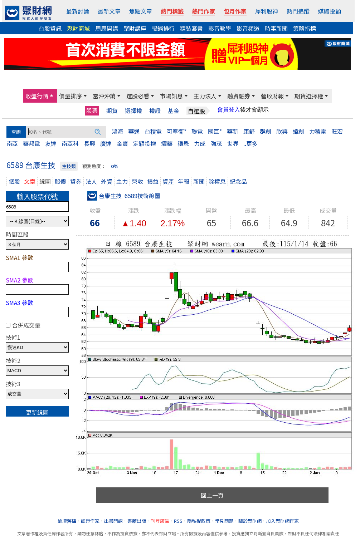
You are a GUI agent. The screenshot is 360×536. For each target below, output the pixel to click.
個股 (14, 181)
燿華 (166, 143)
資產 (168, 181)
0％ (114, 166)
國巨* (215, 131)
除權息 (217, 181)
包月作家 (235, 11)
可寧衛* (176, 131)
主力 (122, 181)
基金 (173, 110)
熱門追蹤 (298, 11)
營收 (137, 181)
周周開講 (106, 28)
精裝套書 (191, 28)
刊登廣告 (160, 520)
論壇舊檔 (67, 520)
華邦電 (31, 143)
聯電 (197, 131)
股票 (92, 110)
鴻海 (117, 131)
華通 (134, 131)
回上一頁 (212, 495)
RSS (178, 520)
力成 (199, 143)
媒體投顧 (329, 11)
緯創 (298, 131)
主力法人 (205, 96)
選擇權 (133, 110)
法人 (91, 181)
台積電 (153, 131)
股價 (60, 181)
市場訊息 (171, 96)
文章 (29, 181)
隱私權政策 (198, 520)
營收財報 (272, 96)
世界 (232, 143)
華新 (232, 131)
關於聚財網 (250, 520)
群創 (265, 131)
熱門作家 (203, 11)
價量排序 (70, 96)
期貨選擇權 (309, 96)
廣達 (106, 143)
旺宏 (337, 131)
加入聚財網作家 (282, 520)
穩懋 (183, 143)
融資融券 (238, 96)
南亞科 (70, 143)
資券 (76, 181)
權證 (155, 110)
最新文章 (109, 11)
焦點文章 (140, 11)
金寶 (122, 143)
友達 (51, 143)
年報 (183, 181)
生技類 (69, 166)
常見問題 (224, 520)
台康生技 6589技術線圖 (123, 195)
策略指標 (304, 28)
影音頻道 (248, 28)
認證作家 (90, 520)
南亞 (12, 143)
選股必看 (137, 96)
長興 (89, 143)
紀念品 (238, 181)
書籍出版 (136, 520)
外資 (106, 181)
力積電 (317, 131)
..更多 (250, 143)
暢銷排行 (163, 28)
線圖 (45, 181)
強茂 (216, 143)
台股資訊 (50, 28)
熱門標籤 (172, 11)
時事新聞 (276, 28)
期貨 (112, 110)
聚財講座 (134, 28)
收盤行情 (36, 96)
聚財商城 (78, 28)
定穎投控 (144, 143)
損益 (153, 181)
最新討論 (77, 11)
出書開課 (113, 520)
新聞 (199, 181)
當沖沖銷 (104, 96)
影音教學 (219, 28)
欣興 (282, 131)
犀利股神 (266, 11)
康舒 (249, 131)
